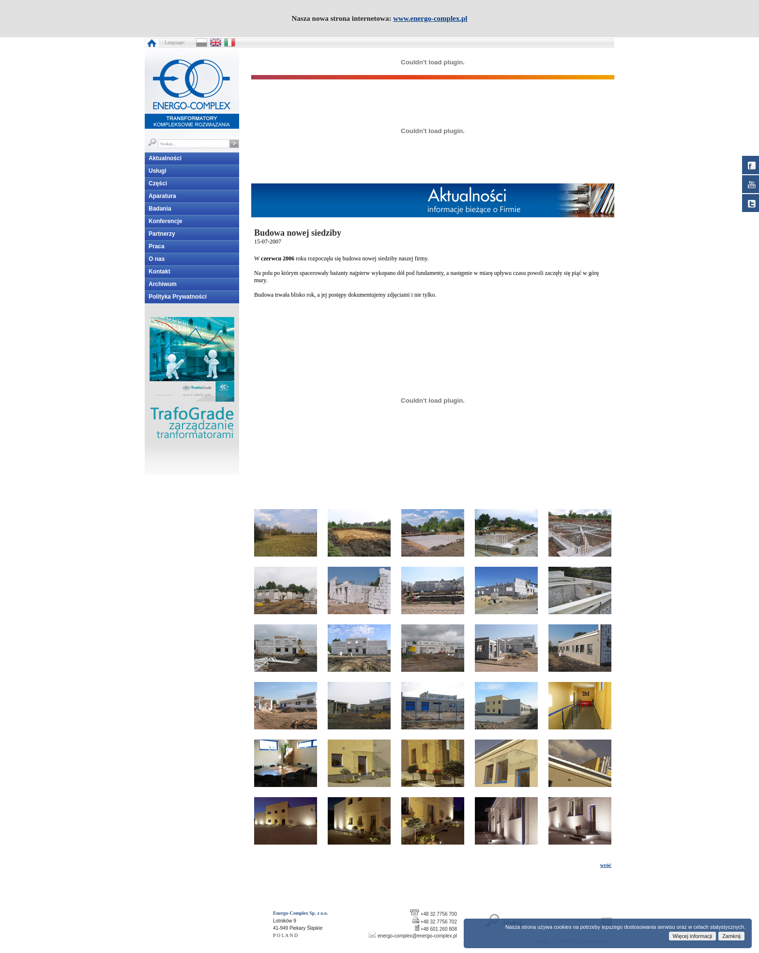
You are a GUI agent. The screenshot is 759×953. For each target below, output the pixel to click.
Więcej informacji (693, 936)
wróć (605, 865)
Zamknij (731, 936)
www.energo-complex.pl (430, 18)
